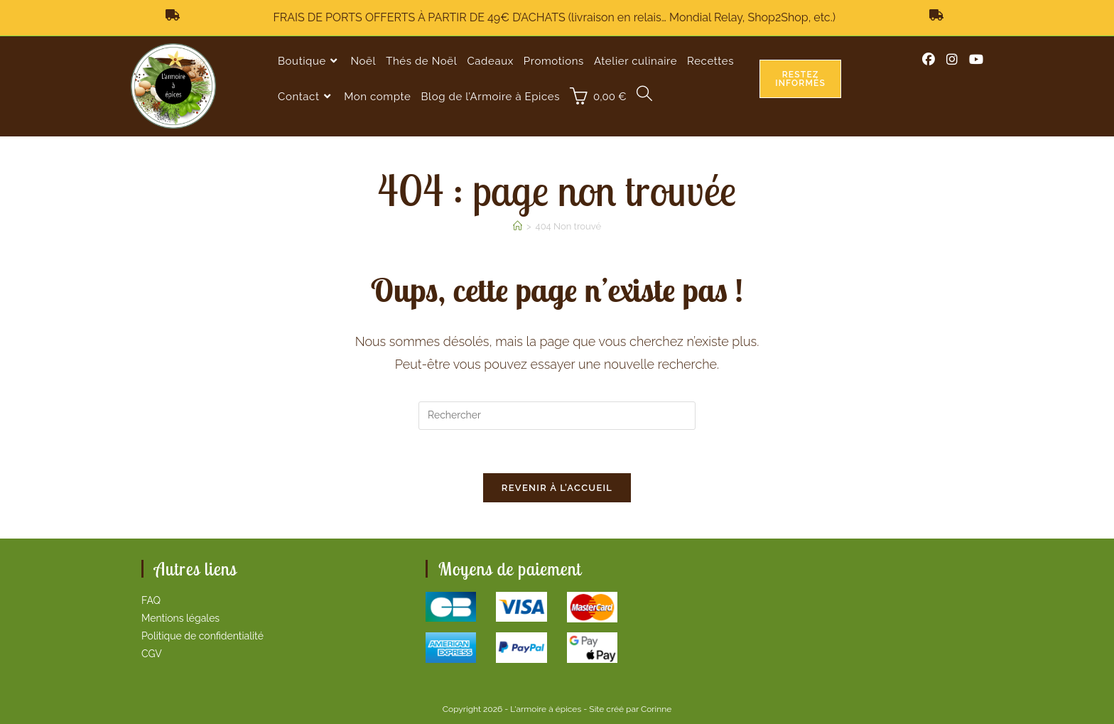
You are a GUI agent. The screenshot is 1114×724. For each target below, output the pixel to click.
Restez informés (800, 79)
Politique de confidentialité (202, 636)
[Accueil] (517, 226)
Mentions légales (180, 618)
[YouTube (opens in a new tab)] (976, 59)
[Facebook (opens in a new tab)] (928, 59)
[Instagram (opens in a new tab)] (952, 59)
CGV (151, 653)
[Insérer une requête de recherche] (557, 415)
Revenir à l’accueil (557, 487)
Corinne (656, 709)
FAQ (151, 600)
